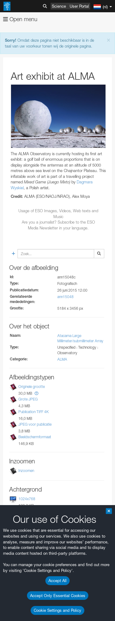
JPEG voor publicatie (35, 424)
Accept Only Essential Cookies (57, 595)
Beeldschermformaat (34, 437)
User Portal (79, 6)
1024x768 (26, 498)
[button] (36, 393)
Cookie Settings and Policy (57, 610)
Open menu (20, 19)
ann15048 (65, 296)
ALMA (62, 359)
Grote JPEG (28, 399)
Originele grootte (31, 386)
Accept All (57, 580)
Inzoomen (26, 470)
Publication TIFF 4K (33, 411)
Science (59, 6)
